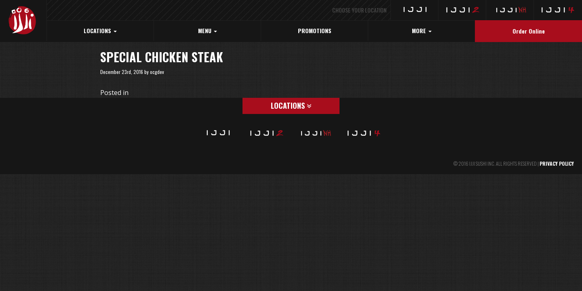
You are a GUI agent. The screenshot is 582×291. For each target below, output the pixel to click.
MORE (422, 30)
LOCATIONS (100, 30)
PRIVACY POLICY (557, 163)
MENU (207, 30)
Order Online (528, 31)
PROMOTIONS (314, 30)
